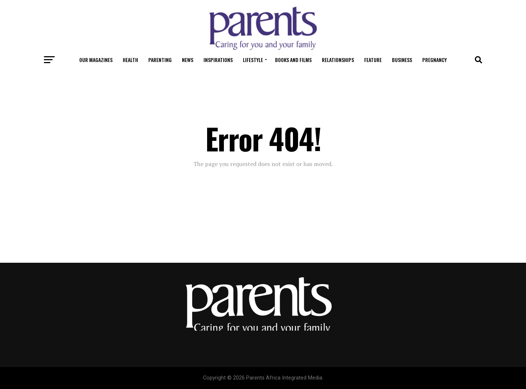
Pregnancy (434, 59)
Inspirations (218, 59)
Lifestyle (253, 59)
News (187, 59)
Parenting (160, 59)
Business (402, 59)
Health (130, 59)
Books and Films (293, 59)
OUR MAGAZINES (96, 59)
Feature (373, 59)
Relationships (338, 59)
